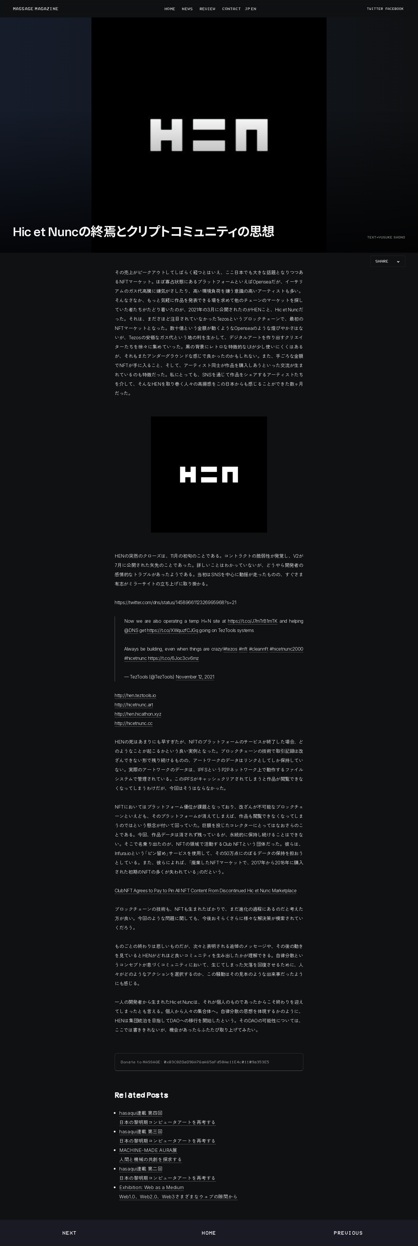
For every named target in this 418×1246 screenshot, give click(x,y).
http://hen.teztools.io (135, 695)
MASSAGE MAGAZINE (36, 9)
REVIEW (208, 9)
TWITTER (375, 8)
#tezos (230, 648)
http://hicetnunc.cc (134, 723)
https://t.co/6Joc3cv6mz (173, 658)
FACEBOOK (394, 8)
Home (209, 1233)
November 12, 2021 (195, 676)
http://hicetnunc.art (134, 704)
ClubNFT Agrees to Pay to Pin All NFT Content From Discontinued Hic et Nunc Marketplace (205, 890)
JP (247, 9)
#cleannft (258, 648)
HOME (170, 9)
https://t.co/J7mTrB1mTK (253, 620)
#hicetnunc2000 (286, 648)
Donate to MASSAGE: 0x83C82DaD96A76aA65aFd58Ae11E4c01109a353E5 (195, 1062)
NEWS (187, 9)
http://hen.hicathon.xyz (138, 713)
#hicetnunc (135, 658)
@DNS (131, 630)
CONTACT (231, 9)
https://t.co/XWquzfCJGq (172, 630)
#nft (243, 648)
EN (253, 9)
